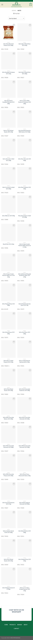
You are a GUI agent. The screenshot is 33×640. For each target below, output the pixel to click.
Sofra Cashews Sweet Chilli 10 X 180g (8, 531)
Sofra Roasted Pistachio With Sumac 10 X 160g (25, 131)
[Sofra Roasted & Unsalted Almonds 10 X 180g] (8, 89)
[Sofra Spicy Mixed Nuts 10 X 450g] (24, 32)
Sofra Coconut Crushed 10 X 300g (8, 188)
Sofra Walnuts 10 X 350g (8, 215)
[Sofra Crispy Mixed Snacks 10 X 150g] (8, 119)
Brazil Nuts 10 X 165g (8, 244)
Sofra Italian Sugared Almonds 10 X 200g (24, 503)
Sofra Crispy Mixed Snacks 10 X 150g (8, 131)
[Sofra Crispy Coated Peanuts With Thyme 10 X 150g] (24, 232)
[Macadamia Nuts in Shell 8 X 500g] (24, 204)
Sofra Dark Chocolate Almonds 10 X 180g (24, 418)
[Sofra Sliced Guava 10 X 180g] (8, 320)
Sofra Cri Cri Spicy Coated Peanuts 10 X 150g (24, 589)
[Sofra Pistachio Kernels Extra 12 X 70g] (24, 292)
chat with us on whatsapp (16, 611)
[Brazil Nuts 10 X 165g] (8, 232)
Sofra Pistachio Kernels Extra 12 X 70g (25, 304)
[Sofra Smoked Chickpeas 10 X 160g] (8, 60)
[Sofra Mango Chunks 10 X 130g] (8, 576)
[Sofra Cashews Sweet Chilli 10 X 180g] (8, 519)
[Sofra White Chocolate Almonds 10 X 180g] (24, 434)
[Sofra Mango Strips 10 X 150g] (24, 548)
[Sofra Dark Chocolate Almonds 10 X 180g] (24, 406)
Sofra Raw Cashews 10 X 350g (24, 188)
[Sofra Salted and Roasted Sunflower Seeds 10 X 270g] (24, 262)
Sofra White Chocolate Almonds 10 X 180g (24, 446)
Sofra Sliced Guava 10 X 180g (8, 333)
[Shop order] (16, 18)
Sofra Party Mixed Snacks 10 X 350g (8, 560)
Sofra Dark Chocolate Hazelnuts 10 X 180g (24, 389)
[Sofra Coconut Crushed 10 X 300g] (8, 176)
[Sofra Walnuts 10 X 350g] (8, 204)
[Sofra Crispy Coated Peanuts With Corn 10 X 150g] (8, 262)
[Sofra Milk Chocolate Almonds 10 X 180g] (8, 434)
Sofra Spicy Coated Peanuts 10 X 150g (8, 361)
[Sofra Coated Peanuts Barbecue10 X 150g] (24, 349)
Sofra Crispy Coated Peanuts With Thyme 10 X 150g (24, 245)
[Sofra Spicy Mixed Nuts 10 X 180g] (24, 60)
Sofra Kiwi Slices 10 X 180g (24, 333)
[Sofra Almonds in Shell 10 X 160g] (8, 147)
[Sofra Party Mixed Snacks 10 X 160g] (8, 377)
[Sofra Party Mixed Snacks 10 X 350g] (8, 548)
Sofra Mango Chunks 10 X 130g (8, 588)
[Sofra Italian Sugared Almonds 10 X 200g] (24, 491)
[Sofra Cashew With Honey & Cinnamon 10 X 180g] (24, 89)
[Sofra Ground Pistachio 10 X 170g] (8, 491)
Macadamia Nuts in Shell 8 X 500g (24, 216)
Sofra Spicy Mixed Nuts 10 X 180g (24, 73)
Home (14, 10)
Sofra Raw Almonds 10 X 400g (24, 159)
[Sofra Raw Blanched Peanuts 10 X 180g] (8, 32)
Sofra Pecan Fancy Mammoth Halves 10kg (24, 474)
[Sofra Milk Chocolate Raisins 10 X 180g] (8, 406)
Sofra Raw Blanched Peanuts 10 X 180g (8, 44)
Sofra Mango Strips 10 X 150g (24, 560)
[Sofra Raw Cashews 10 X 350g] (24, 176)
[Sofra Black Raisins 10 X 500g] (24, 519)
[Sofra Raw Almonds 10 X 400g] (24, 147)
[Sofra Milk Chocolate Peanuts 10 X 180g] (8, 462)
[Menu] (2, 5)
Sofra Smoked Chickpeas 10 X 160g (8, 73)
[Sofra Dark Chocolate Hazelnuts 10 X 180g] (24, 377)
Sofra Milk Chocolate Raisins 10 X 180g (8, 418)
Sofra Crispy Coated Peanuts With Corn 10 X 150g (8, 275)
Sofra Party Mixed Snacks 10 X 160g (8, 389)
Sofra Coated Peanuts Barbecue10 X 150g (24, 361)
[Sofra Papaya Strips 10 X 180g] (8, 292)
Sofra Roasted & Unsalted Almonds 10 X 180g (8, 102)
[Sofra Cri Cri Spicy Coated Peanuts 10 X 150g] (24, 576)
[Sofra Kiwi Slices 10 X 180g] (24, 320)
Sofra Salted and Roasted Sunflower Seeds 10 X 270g (24, 275)
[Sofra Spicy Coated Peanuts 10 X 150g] (8, 349)
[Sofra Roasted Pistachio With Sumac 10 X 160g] (24, 119)
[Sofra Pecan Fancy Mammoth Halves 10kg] (24, 462)
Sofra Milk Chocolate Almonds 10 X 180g (8, 446)
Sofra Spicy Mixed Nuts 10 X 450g (24, 44)
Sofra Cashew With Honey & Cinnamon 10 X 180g (24, 102)
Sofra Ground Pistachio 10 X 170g (8, 503)
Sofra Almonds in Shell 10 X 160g (8, 159)
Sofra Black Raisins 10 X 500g (24, 531)
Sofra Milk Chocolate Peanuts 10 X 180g (8, 474)
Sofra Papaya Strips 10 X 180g (8, 304)
